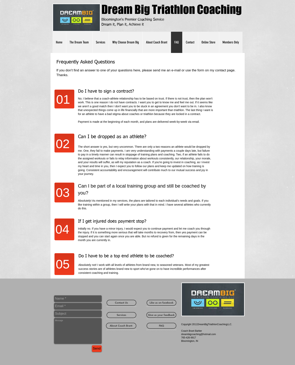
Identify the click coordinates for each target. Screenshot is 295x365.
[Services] (121, 315)
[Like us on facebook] (161, 303)
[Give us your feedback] (161, 315)
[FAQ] (161, 326)
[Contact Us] (121, 303)
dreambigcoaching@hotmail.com (198, 334)
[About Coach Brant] (121, 326)
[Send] (97, 348)
